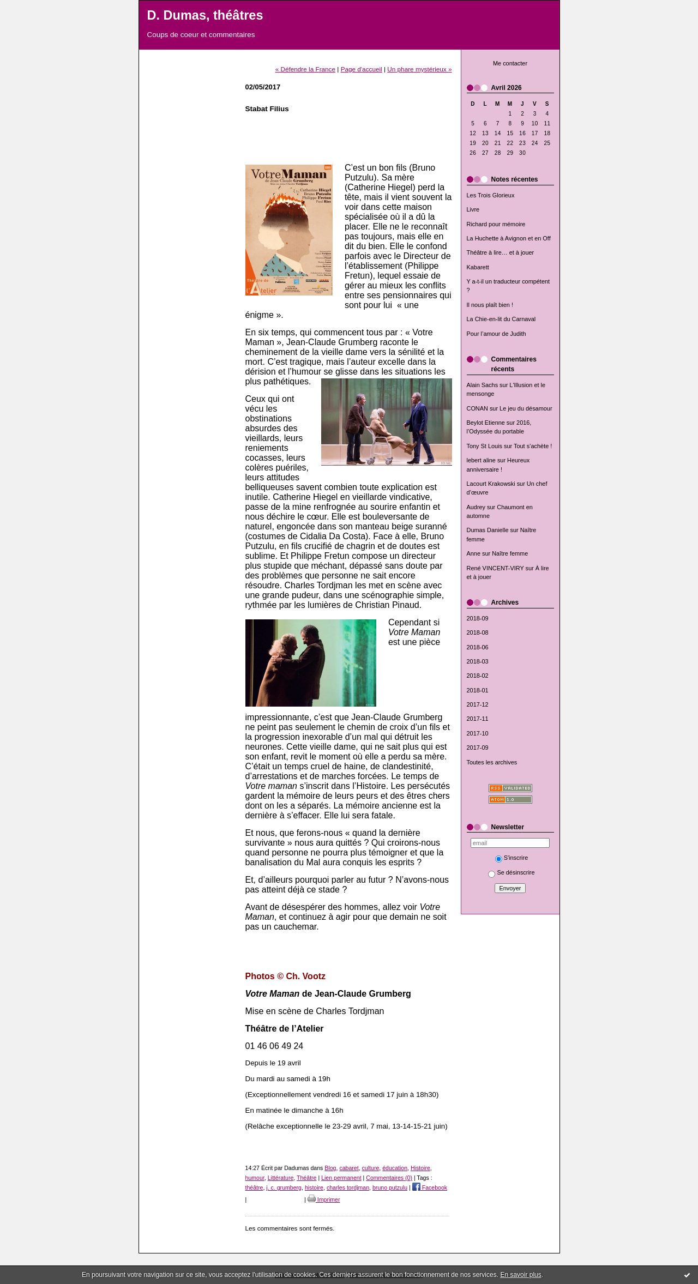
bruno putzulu (389, 1187)
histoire (314, 1187)
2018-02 (478, 675)
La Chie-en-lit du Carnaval (501, 319)
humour (254, 1177)
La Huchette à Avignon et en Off (509, 238)
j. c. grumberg (284, 1187)
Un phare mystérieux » (419, 69)
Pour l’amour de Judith (496, 333)
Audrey (476, 507)
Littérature (281, 1177)
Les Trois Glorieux (491, 195)
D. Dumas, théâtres (205, 15)
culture (371, 1168)
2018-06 (478, 647)
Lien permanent (341, 1177)
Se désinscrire (511, 872)
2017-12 (478, 704)
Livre (473, 209)
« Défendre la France (305, 69)
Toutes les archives (492, 762)
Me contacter (510, 63)
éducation (394, 1168)
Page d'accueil (361, 69)
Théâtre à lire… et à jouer (500, 252)
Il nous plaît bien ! (490, 305)
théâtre (254, 1187)
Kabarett (478, 267)
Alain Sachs (482, 385)
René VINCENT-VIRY (495, 568)
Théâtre (306, 1177)
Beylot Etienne (486, 422)
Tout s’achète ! (533, 446)
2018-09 (478, 618)
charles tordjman (348, 1187)
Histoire (420, 1168)
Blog (330, 1168)
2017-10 (478, 733)
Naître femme (510, 553)
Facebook (429, 1187)
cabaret (348, 1168)
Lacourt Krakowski (491, 483)
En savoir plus (520, 1275)
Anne (473, 553)
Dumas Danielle (488, 530)
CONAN (477, 408)
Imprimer (324, 1199)
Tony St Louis (484, 446)
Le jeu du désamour (526, 408)
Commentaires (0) (389, 1177)
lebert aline (481, 460)
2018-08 (478, 632)
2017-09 (478, 747)
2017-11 (478, 718)
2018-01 (478, 690)
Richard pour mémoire (496, 224)
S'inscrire (511, 857)
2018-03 (478, 661)
